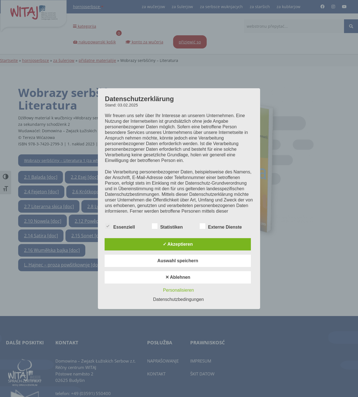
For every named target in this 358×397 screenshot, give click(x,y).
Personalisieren (178, 290)
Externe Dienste (221, 226)
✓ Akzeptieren (178, 244)
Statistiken (167, 226)
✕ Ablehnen (177, 277)
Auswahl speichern (177, 260)
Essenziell (120, 226)
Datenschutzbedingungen (178, 299)
